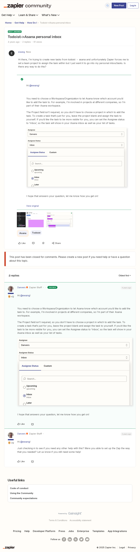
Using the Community (21, 493)
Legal (122, 547)
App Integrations (117, 531)
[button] (119, 5)
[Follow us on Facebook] (64, 539)
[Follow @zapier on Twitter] (81, 539)
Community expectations (23, 498)
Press (62, 531)
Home (8, 22)
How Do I (32, 22)
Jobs (71, 531)
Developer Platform (44, 531)
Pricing (17, 531)
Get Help (8, 15)
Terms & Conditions (58, 520)
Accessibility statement (80, 520)
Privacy (132, 547)
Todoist (36, 232)
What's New (51, 15)
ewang (21, 51)
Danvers (21, 287)
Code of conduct (19, 488)
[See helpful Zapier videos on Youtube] (87, 539)
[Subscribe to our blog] (75, 539)
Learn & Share (28, 15)
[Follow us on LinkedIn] (70, 539)
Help (27, 531)
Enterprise (83, 531)
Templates (98, 531)
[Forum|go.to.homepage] (28, 5)
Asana (22, 233)
